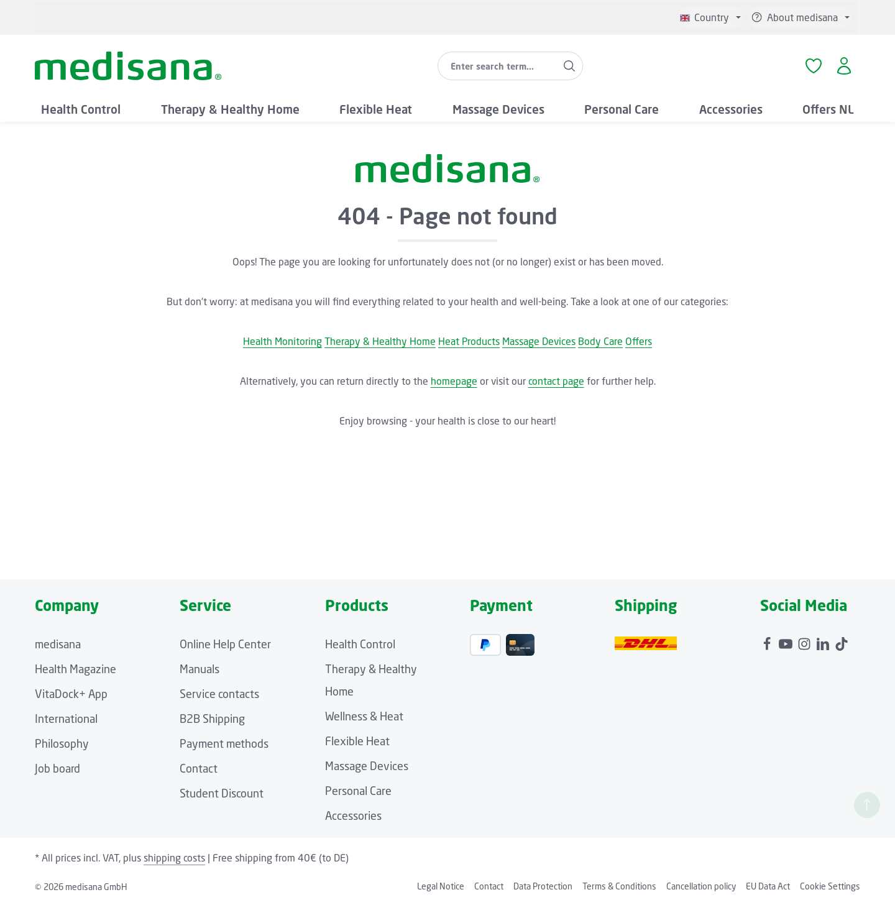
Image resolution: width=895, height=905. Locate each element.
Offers (638, 341)
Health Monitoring (282, 341)
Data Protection (542, 886)
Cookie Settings (830, 886)
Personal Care (358, 790)
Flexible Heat (357, 740)
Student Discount (222, 793)
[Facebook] (768, 640)
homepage (454, 381)
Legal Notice (440, 886)
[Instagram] (805, 640)
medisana (58, 643)
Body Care (600, 341)
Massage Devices (539, 341)
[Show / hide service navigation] (800, 17)
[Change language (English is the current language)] (710, 17)
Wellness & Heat (364, 716)
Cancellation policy (701, 886)
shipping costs (174, 858)
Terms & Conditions (619, 886)
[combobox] (497, 66)
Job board (57, 768)
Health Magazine (75, 668)
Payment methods (224, 743)
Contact (199, 768)
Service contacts (219, 693)
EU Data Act (768, 886)
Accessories (353, 815)
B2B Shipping (212, 718)
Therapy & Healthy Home (380, 341)
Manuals (199, 668)
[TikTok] (841, 640)
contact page (556, 381)
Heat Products (469, 341)
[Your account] (844, 66)
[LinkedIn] (824, 640)
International (66, 718)
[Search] (569, 66)
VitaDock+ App (71, 693)
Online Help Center (225, 643)
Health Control (360, 643)
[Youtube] (787, 640)
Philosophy (62, 743)
